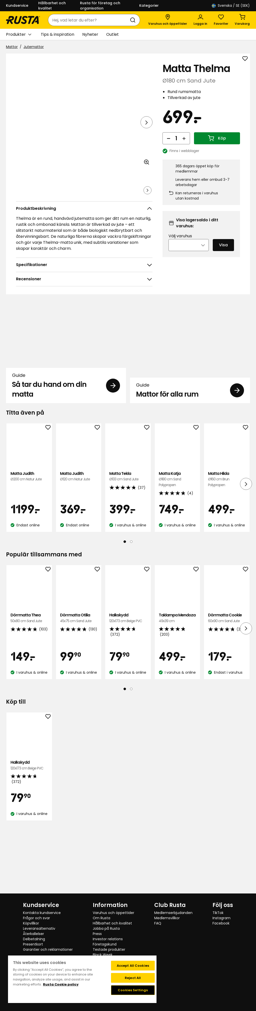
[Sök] (134, 20)
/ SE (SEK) (231, 5)
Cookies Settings (133, 990)
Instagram (221, 917)
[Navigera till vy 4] (100, 197)
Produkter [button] (18, 35)
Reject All (133, 977)
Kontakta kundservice (42, 912)
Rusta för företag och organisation (100, 6)
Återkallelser (33, 933)
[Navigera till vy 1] (26, 197)
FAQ (157, 923)
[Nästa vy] (146, 122)
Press (97, 933)
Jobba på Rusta (106, 928)
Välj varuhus (180, 243)
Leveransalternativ (39, 928)
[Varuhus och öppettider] (167, 20)
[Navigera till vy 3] (75, 197)
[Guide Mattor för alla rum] (190, 392)
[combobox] (89, 20)
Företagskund (104, 944)
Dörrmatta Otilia (79, 684)
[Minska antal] (168, 145)
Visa (223, 252)
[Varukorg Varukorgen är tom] (242, 20)
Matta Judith (29, 543)
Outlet (112, 34)
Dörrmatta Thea (29, 684)
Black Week (102, 954)
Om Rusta (101, 917)
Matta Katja (177, 545)
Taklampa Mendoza (177, 684)
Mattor (12, 46)
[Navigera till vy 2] (51, 197)
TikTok (218, 912)
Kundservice (17, 5)
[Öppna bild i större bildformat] (146, 176)
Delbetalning (34, 938)
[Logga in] (200, 20)
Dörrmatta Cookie (227, 684)
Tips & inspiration (57, 34)
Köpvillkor (31, 923)
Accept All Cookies (133, 965)
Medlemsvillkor (167, 917)
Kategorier (149, 5)
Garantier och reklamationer (48, 949)
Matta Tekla (128, 543)
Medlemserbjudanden (173, 912)
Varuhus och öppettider (113, 912)
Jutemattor (34, 46)
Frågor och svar (36, 917)
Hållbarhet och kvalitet (52, 6)
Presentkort (33, 944)
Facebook (221, 923)
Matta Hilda (227, 545)
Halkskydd (128, 684)
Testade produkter (109, 949)
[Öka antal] (184, 145)
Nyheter (90, 34)
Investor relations (108, 938)
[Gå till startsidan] (23, 20)
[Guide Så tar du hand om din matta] (66, 392)
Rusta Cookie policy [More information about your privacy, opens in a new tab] (60, 984)
